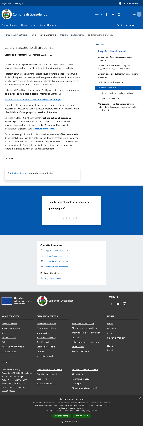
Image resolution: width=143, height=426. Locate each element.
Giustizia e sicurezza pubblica (84, 328)
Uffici (34, 34)
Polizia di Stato (19, 173)
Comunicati (112, 328)
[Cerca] (138, 14)
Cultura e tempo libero (46, 328)
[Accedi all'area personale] (128, 3)
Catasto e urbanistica (46, 346)
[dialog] (71, 410)
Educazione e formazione (83, 323)
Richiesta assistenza (45, 383)
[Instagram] (115, 14)
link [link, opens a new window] (96, 410)
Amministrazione (20, 34)
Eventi (110, 350)
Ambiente (76, 337)
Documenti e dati (9, 351)
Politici (4, 342)
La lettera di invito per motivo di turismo (115, 93)
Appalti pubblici (43, 342)
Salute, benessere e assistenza (85, 341)
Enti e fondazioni (9, 337)
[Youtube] (109, 14)
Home (7, 34)
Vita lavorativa (43, 332)
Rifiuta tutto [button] (82, 416)
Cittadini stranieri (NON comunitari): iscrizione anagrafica (118, 75)
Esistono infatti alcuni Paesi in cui (33, 99)
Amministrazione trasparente (85, 369)
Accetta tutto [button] (61, 416)
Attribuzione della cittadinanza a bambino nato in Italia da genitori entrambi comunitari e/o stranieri (117, 107)
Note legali (76, 383)
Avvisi (110, 332)
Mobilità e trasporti (45, 355)
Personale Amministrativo (13, 346)
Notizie (110, 323)
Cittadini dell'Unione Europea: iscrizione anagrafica (115, 58)
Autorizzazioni (78, 346)
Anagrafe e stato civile (46, 323)
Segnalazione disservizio (47, 374)
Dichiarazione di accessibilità (84, 388)
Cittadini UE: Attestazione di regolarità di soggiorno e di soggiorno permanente (116, 67)
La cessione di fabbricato (108, 98)
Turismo (40, 351)
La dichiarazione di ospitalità (110, 82)
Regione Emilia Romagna (12, 3)
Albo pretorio (77, 374)
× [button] (140, 398)
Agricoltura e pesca (80, 351)
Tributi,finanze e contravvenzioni (86, 332)
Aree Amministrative (11, 328)
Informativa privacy (80, 378)
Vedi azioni (101, 44)
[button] (71, 421)
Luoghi (110, 345)
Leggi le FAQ (42, 378)
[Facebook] (102, 14)
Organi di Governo (9, 323)
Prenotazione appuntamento (49, 369)
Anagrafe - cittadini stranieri (72, 34)
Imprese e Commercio (46, 337)
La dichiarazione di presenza (110, 87)
